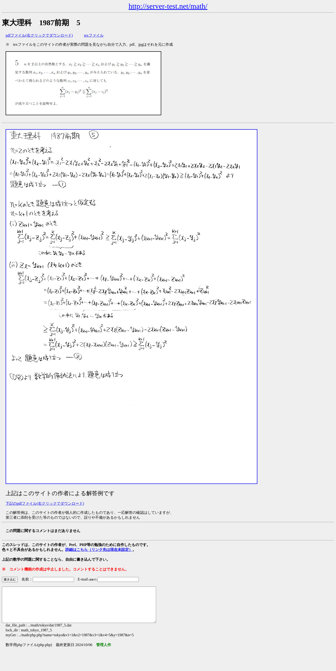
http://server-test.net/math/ (168, 6)
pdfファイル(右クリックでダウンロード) (39, 35)
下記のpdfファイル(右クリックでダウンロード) (45, 503)
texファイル (94, 35)
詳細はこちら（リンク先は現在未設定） (99, 550)
